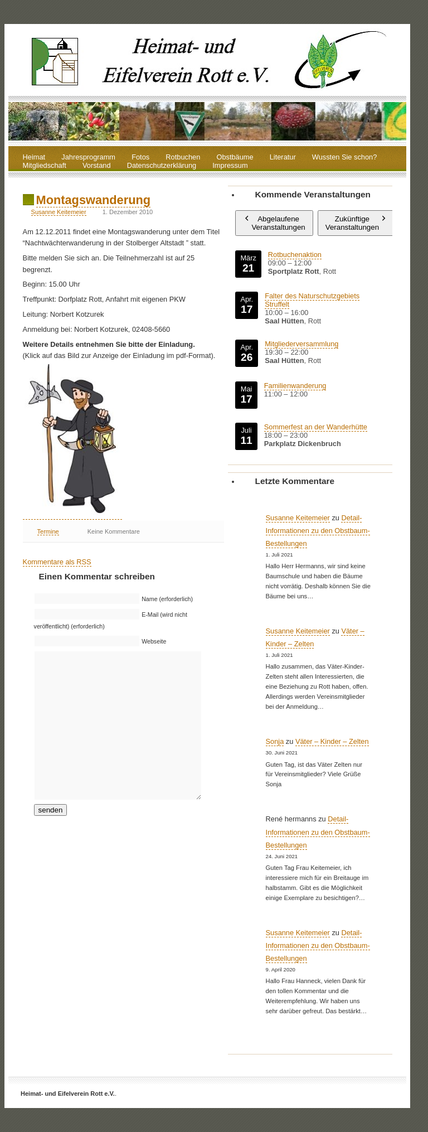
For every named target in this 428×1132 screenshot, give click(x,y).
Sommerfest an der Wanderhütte (315, 427)
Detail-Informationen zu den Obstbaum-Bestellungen (318, 531)
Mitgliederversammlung (301, 344)
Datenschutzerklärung (161, 166)
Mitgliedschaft (44, 166)
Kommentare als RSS (57, 562)
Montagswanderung (93, 200)
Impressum (229, 166)
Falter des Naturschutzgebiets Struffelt (312, 300)
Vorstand (96, 166)
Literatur (283, 157)
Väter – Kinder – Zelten (332, 741)
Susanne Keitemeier (58, 212)
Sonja (275, 741)
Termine (48, 531)
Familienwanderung (295, 385)
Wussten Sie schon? (344, 157)
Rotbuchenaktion (295, 254)
